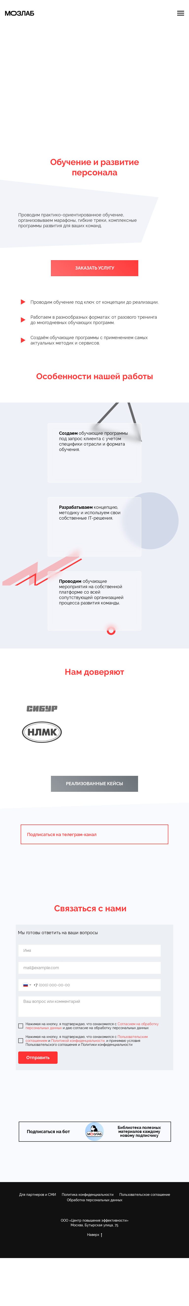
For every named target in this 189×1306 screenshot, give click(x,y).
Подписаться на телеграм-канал (61, 834)
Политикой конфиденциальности (78, 1041)
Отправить (37, 1057)
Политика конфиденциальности (87, 1195)
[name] (89, 951)
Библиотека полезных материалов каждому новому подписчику (139, 1131)
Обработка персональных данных (94, 1200)
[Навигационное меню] (180, 13)
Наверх (94, 1235)
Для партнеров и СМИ (37, 1195)
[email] (89, 968)
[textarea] (89, 1006)
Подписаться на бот (48, 1131)
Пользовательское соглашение (144, 1195)
